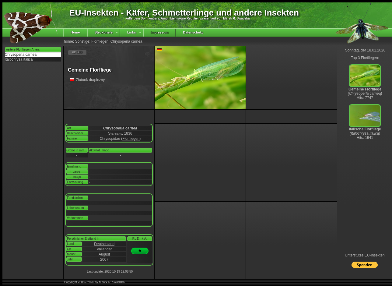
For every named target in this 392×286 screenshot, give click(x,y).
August (104, 254)
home (68, 41)
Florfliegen (99, 41)
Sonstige (82, 41)
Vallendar (104, 249)
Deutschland (104, 244)
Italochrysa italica (19, 59)
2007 (104, 259)
